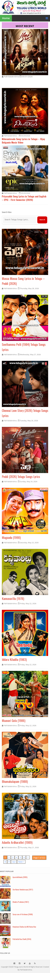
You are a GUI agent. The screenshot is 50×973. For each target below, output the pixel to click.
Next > (21, 861)
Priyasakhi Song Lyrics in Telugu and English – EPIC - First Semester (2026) (24, 198)
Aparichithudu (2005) (20, 877)
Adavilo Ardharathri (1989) (17, 842)
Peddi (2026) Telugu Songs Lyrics (21, 476)
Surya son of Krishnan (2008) (23, 914)
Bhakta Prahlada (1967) (21, 901)
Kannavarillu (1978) (13, 598)
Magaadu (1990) (11, 537)
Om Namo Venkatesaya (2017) (23, 889)
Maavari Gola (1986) (13, 720)
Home (6, 18)
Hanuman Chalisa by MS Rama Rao (24, 926)
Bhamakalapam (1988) (15, 781)
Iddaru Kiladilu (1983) (14, 659)
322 (14, 861)
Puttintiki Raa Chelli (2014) (22, 939)
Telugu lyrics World (21, 967)
